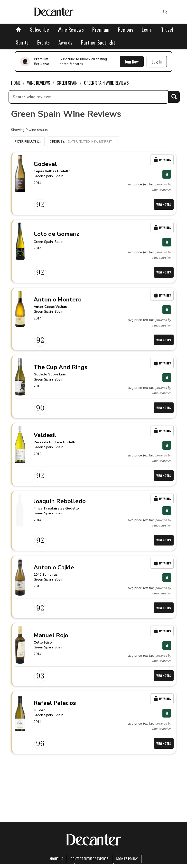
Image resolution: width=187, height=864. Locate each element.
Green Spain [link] (67, 83)
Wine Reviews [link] (38, 83)
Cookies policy (127, 858)
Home (15, 83)
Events (43, 42)
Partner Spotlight (98, 42)
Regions (125, 29)
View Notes (163, 204)
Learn (147, 29)
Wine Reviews (70, 29)
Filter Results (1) (28, 142)
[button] (83, 141)
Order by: (83, 142)
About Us (56, 858)
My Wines (162, 160)
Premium (101, 29)
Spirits (22, 42)
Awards (65, 42)
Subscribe (39, 29)
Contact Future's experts (89, 858)
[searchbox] (88, 97)
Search (174, 97)
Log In (157, 61)
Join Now (132, 61)
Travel (167, 29)
